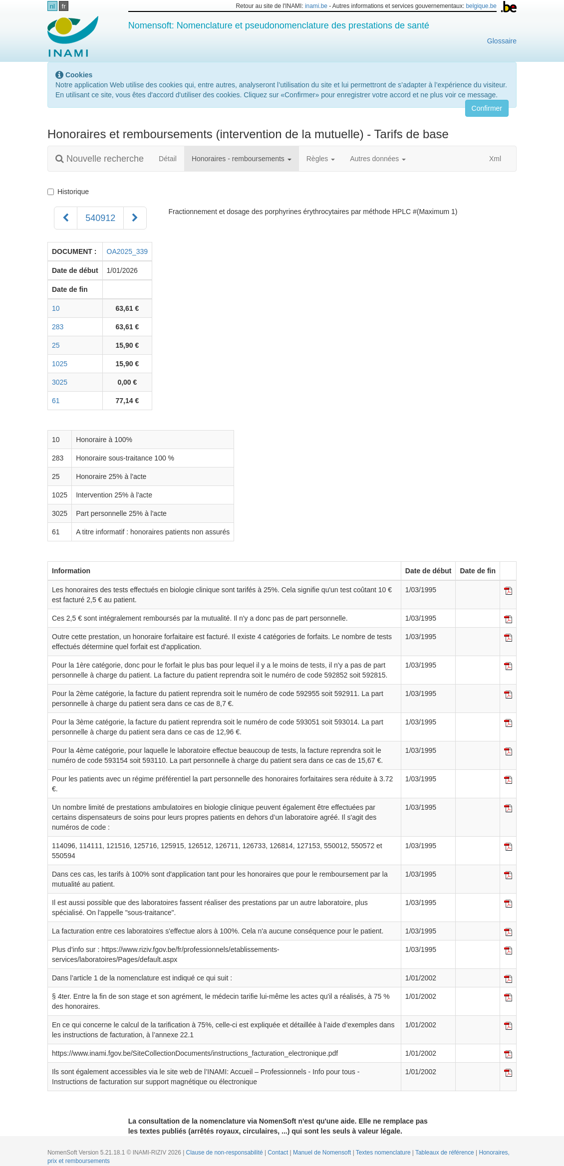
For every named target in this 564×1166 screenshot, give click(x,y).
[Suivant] (135, 218)
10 (56, 308)
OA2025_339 (127, 251)
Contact (278, 1152)
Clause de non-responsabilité (225, 1152)
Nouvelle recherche (99, 159)
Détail (168, 159)
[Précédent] (65, 218)
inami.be (316, 5)
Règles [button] (320, 159)
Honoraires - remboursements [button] (241, 159)
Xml (490, 159)
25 (56, 345)
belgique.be (481, 5)
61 (56, 401)
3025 (59, 382)
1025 (59, 364)
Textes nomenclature (384, 1152)
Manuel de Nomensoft (323, 1152)
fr (64, 6)
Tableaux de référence (445, 1152)
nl (52, 6)
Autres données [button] (378, 159)
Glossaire (502, 41)
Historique (70, 192)
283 (57, 327)
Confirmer (487, 108)
